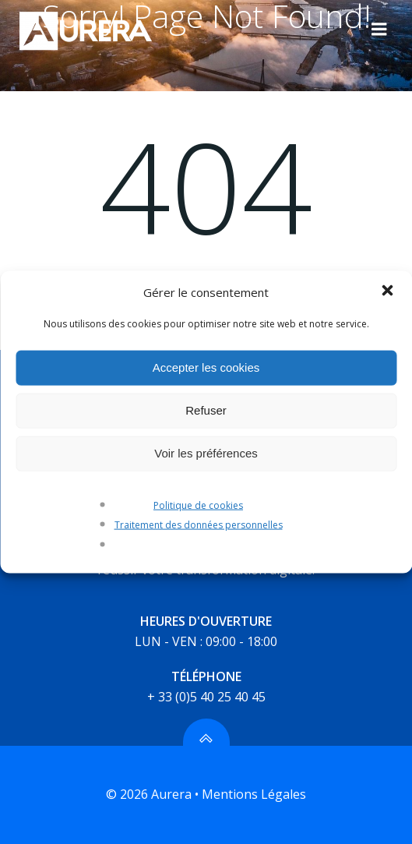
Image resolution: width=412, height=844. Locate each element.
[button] (387, 291)
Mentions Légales (254, 794)
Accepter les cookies (206, 367)
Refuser (206, 410)
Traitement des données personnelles (198, 524)
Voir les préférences (206, 453)
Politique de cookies (198, 504)
